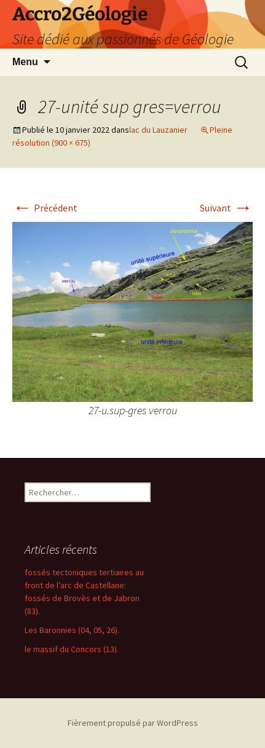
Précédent (44, 208)
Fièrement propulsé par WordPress (133, 722)
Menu (25, 62)
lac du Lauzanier (158, 129)
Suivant (226, 208)
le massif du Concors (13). (72, 649)
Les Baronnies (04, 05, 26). (72, 630)
